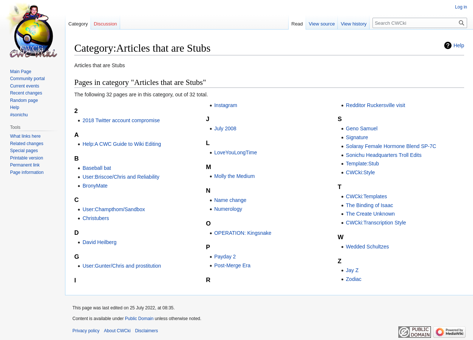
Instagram (225, 105)
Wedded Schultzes (367, 247)
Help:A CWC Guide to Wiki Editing (121, 144)
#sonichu (19, 114)
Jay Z (352, 270)
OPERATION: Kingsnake (243, 233)
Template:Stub (362, 163)
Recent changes (26, 93)
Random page (24, 100)
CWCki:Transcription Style (376, 223)
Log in (461, 7)
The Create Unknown (370, 214)
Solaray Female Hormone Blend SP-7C (391, 146)
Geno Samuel (362, 128)
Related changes (26, 143)
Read (297, 24)
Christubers (95, 218)
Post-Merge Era (232, 265)
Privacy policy (85, 330)
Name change (230, 200)
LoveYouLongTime (235, 152)
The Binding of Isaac (369, 205)
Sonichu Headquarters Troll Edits (384, 155)
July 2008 (225, 128)
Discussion (105, 24)
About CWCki (117, 330)
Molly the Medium (234, 176)
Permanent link (25, 165)
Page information (27, 172)
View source (322, 24)
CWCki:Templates (366, 196)
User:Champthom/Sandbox (113, 209)
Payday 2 (225, 257)
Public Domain (139, 318)
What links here (25, 136)
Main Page (20, 71)
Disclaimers (146, 330)
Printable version (26, 158)
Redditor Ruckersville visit (375, 105)
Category (78, 24)
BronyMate (95, 186)
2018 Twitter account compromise (121, 120)
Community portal (27, 78)
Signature (357, 137)
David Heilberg (99, 242)
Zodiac (353, 279)
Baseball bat (96, 168)
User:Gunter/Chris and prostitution (121, 266)
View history (354, 24)
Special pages (24, 150)
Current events (24, 86)
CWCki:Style (360, 172)
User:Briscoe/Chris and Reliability (120, 177)
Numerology (228, 209)
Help (458, 45)
